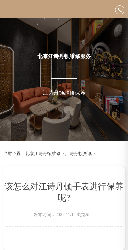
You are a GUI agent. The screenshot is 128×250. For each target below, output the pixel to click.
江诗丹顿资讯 (78, 153)
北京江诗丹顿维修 (42, 153)
